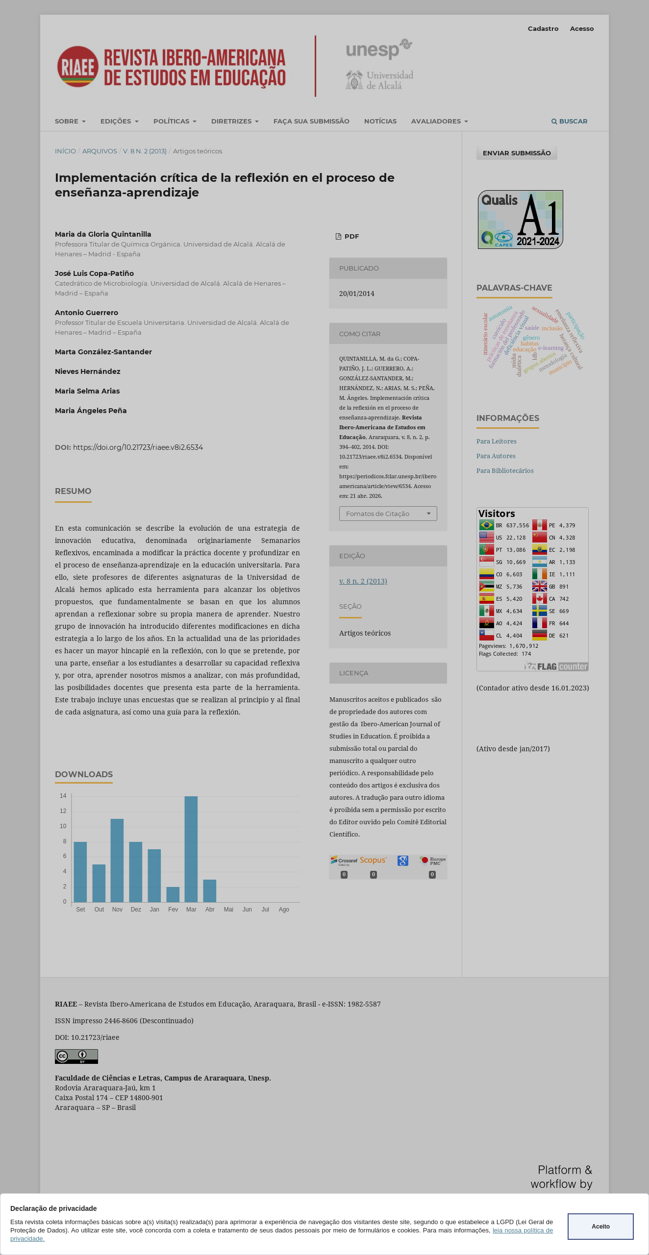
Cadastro (543, 28)
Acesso (582, 28)
